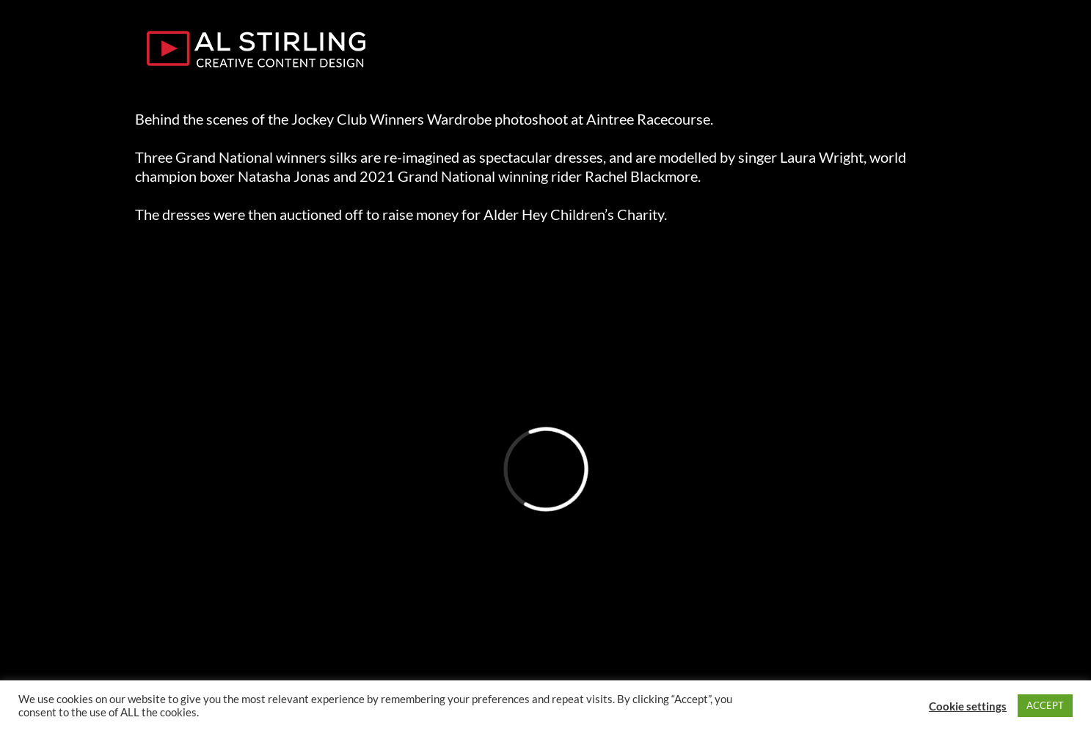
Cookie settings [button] (968, 706)
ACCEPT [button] (1045, 705)
